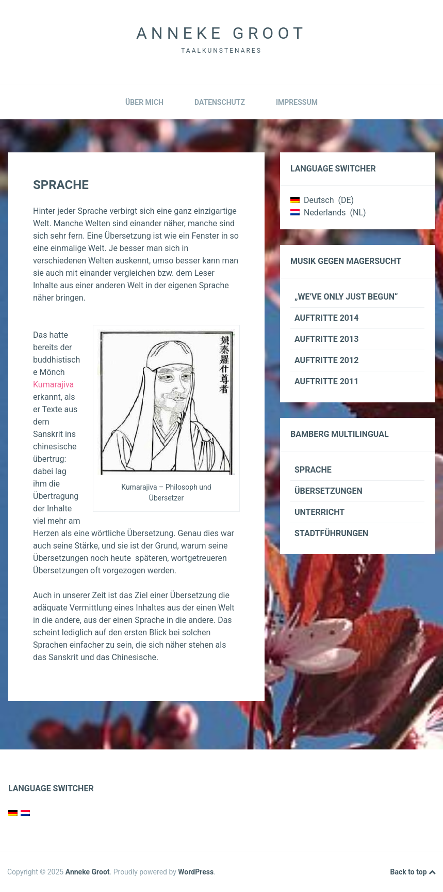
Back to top (413, 872)
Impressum (297, 102)
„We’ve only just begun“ (346, 297)
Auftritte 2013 (326, 339)
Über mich (144, 102)
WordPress (196, 872)
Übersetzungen (328, 491)
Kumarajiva (53, 384)
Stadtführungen (331, 533)
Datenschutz (219, 102)
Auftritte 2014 (326, 318)
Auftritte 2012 (326, 360)
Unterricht (319, 512)
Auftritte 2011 (326, 381)
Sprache (313, 470)
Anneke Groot (221, 33)
